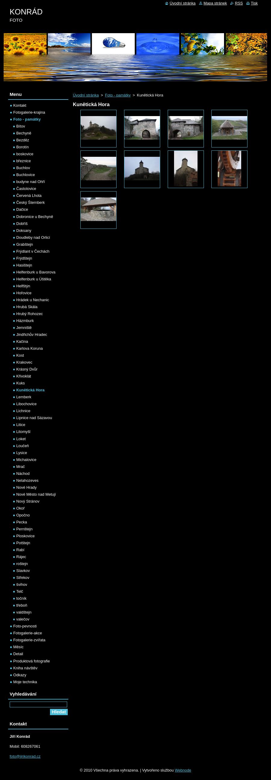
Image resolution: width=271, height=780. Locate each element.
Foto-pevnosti (25, 626)
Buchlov (23, 168)
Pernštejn (24, 529)
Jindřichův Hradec (31, 334)
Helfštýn (23, 286)
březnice (23, 161)
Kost (20, 355)
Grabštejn (24, 244)
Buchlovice (25, 174)
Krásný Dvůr (26, 369)
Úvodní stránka (86, 95)
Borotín (22, 147)
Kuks (20, 383)
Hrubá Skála (26, 307)
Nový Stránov (27, 501)
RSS (239, 3)
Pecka (21, 522)
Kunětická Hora (30, 390)
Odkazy (19, 675)
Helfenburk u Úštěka (33, 279)
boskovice (24, 154)
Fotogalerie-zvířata (29, 640)
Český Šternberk (30, 202)
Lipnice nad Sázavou (34, 417)
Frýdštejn (24, 258)
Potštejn (23, 543)
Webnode (183, 770)
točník (21, 598)
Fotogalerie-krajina (29, 112)
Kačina (22, 341)
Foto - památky (118, 95)
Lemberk (23, 397)
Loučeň (22, 446)
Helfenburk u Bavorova (35, 272)
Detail (18, 654)
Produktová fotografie (31, 661)
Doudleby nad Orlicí (33, 237)
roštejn (22, 563)
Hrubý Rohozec (29, 313)
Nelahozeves (27, 480)
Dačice (22, 209)
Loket (21, 439)
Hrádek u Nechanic (32, 300)
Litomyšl (23, 431)
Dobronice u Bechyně (34, 216)
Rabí (20, 550)
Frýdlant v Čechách (32, 251)
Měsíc (18, 647)
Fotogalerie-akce (27, 633)
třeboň (21, 605)
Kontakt (19, 105)
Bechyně (23, 133)
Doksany (23, 230)
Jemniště (24, 327)
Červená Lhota (29, 195)
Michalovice (26, 459)
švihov (21, 584)
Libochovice (26, 404)
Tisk (254, 3)
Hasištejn (24, 265)
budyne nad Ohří (30, 181)
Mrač (20, 466)
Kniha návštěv (25, 668)
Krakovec (24, 362)
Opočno (23, 515)
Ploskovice (25, 536)
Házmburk (25, 320)
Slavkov (23, 570)
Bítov (20, 126)
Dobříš (22, 223)
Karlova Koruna (29, 348)
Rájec (21, 556)
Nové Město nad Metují (36, 494)
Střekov (22, 577)
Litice (20, 424)
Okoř (20, 508)
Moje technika (25, 682)
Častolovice (26, 188)
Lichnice (23, 411)
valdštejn (24, 612)
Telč (19, 591)
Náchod (23, 473)
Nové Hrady (26, 487)
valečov (22, 619)
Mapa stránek (215, 3)
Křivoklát (23, 376)
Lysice (21, 452)
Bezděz (22, 140)
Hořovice (24, 293)
